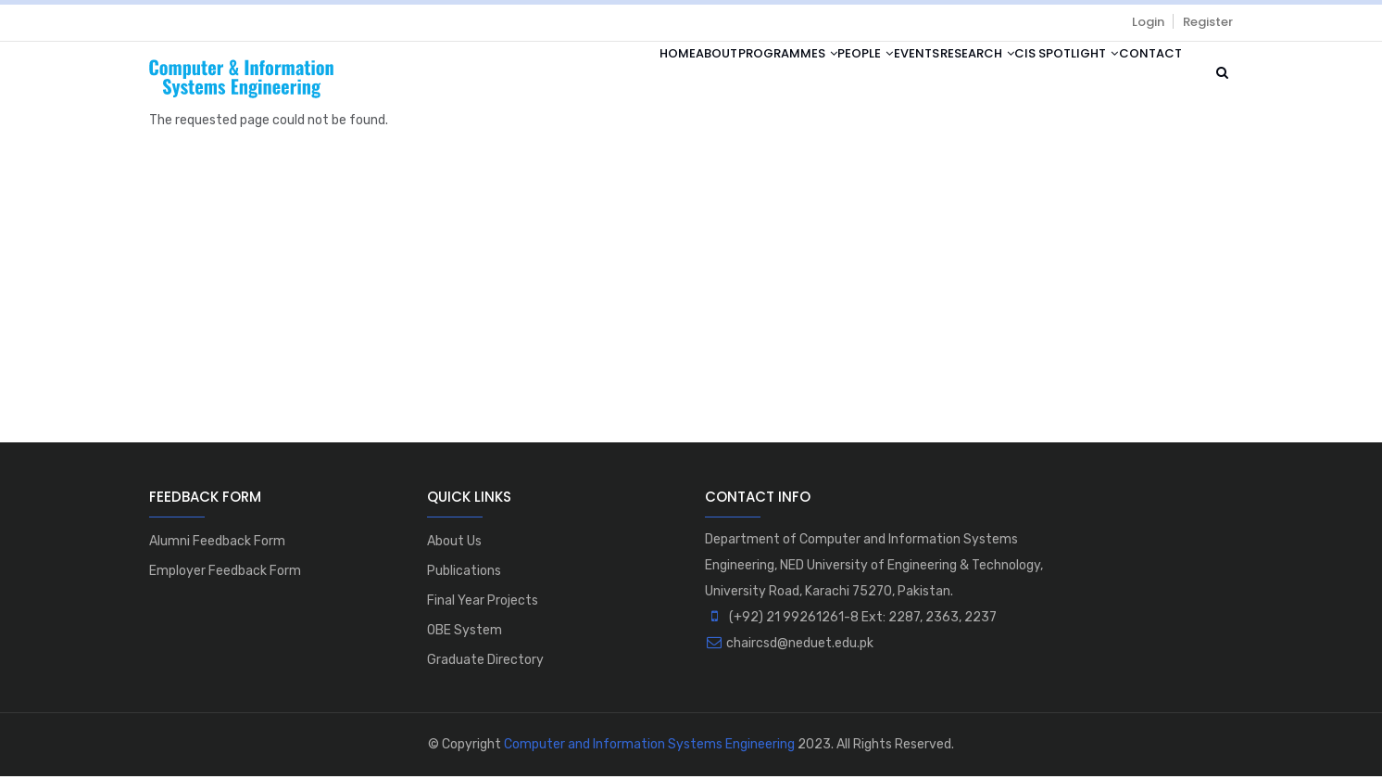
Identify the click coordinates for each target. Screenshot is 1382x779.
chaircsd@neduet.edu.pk (789, 646)
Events (853, 76)
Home (542, 76)
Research (932, 76)
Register (1208, 22)
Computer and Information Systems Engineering (649, 747)
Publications (464, 573)
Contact (1141, 76)
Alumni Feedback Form (217, 544)
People (784, 76)
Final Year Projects (482, 603)
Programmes (688, 76)
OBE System (464, 633)
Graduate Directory (485, 662)
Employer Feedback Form (225, 573)
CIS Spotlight (1039, 76)
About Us (454, 544)
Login (1148, 22)
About (600, 76)
